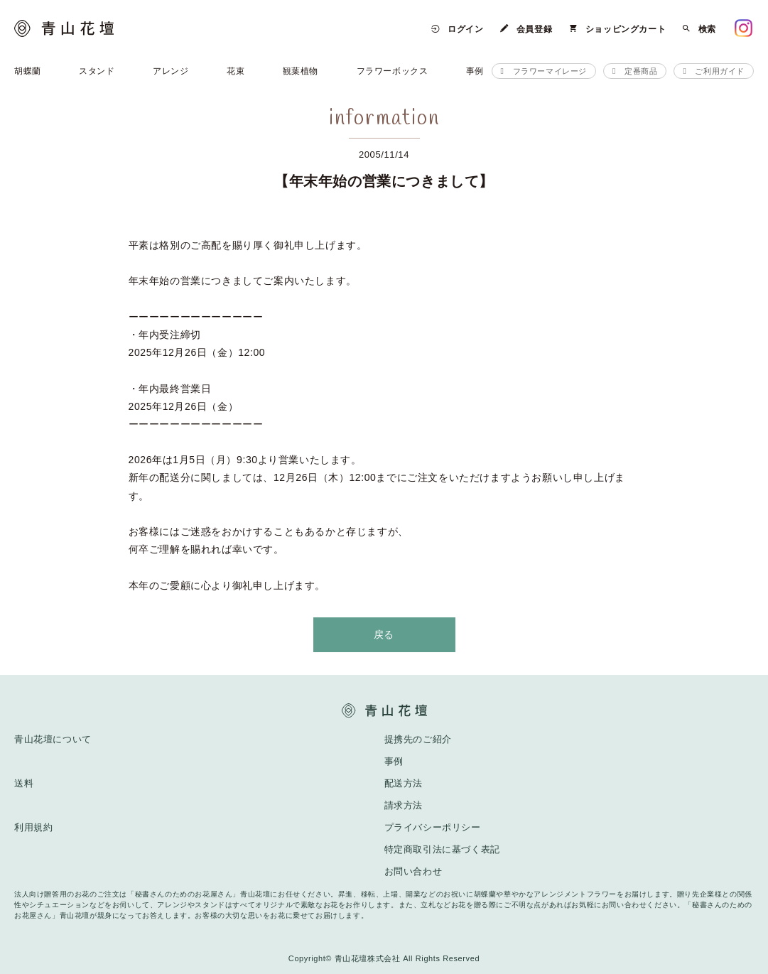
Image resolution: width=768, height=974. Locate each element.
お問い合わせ (413, 871)
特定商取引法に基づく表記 (442, 849)
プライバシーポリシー (432, 827)
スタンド (96, 71)
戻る (384, 634)
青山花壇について (53, 739)
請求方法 (403, 805)
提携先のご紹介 (418, 739)
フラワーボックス (392, 71)
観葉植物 (300, 71)
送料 (23, 783)
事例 (475, 71)
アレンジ (170, 71)
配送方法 (403, 783)
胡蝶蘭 (27, 71)
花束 (235, 71)
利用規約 (33, 827)
